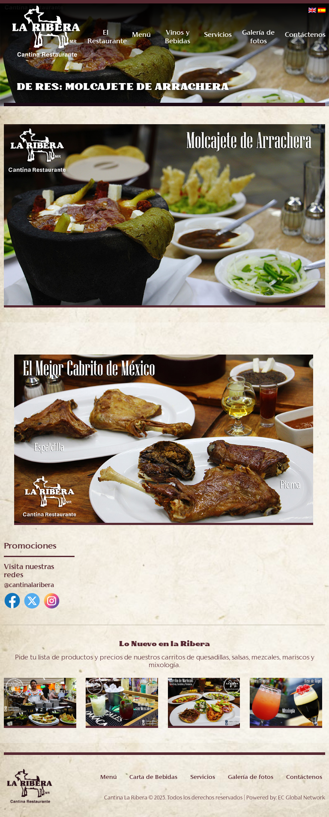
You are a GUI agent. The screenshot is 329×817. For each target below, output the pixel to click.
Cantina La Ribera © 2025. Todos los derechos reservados (173, 798)
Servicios (218, 35)
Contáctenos (305, 35)
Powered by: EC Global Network (285, 798)
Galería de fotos (250, 777)
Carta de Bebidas (153, 777)
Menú (141, 35)
